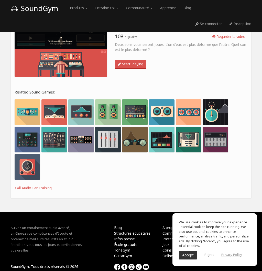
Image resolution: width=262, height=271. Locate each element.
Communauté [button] (139, 7)
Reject (209, 254)
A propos (170, 227)
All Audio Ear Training (33, 187)
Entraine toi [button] (106, 7)
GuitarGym (123, 255)
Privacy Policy (231, 254)
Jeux (165, 244)
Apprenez (168, 7)
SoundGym (34, 8)
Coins (167, 250)
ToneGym (122, 250)
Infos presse (124, 238)
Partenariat (171, 238)
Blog (187, 7)
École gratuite (125, 244)
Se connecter (208, 23)
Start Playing (130, 63)
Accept (188, 255)
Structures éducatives (132, 233)
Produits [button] (79, 7)
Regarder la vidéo (228, 36)
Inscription (240, 23)
